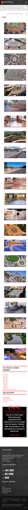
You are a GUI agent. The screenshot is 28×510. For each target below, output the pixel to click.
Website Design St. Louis (8, 505)
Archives (16, 13)
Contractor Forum (6, 488)
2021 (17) (5, 381)
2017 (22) (5, 376)
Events (4, 487)
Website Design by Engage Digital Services (12, 504)
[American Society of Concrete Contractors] (7, 2)
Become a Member (6, 491)
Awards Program (7, 398)
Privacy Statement (15, 500)
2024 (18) (5, 386)
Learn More (14, 435)
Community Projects (8, 400)
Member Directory (6, 490)
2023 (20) (5, 384)
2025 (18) (5, 387)
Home (5, 7)
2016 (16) (5, 374)
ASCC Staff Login (6, 461)
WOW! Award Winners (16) (9, 389)
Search (21, 13)
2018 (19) (5, 377)
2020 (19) (5, 380)
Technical (5, 401)
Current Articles (9, 13)
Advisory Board (6, 397)
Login (25, 507)
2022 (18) (5, 383)
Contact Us (5, 492)
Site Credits (18, 505)
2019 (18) (5, 379)
